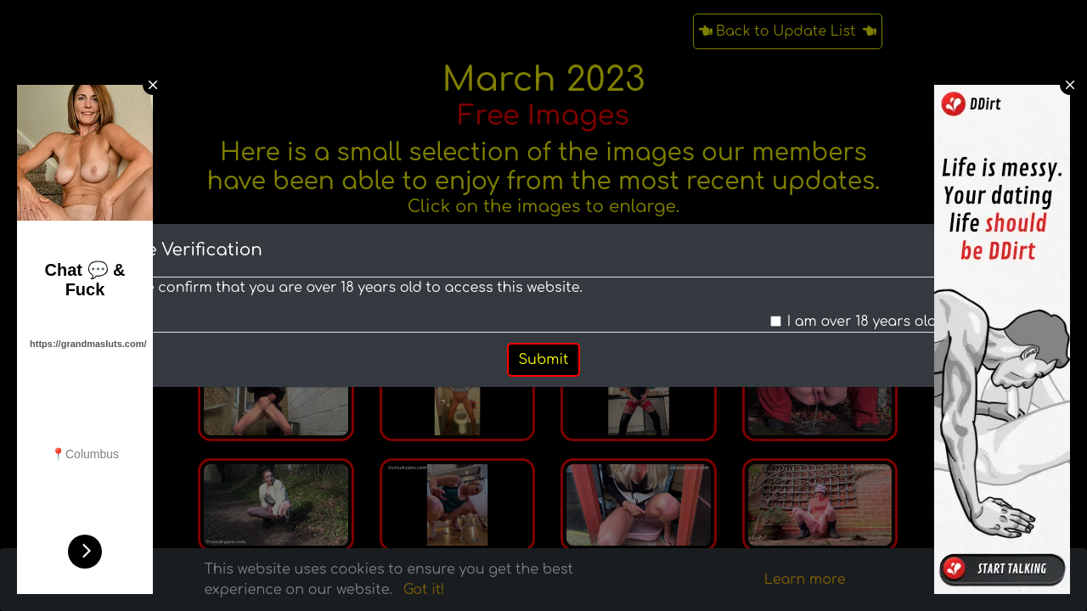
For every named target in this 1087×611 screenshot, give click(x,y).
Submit (544, 359)
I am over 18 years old (862, 321)
